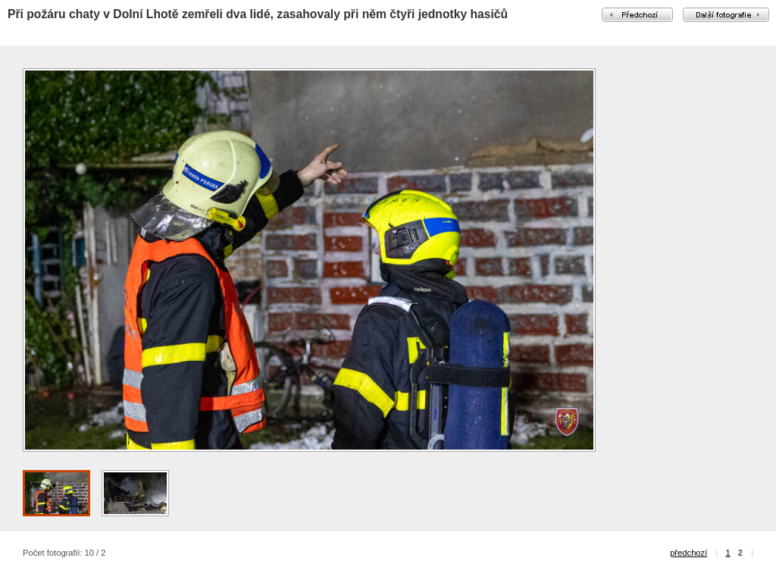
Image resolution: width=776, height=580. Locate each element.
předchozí (688, 552)
